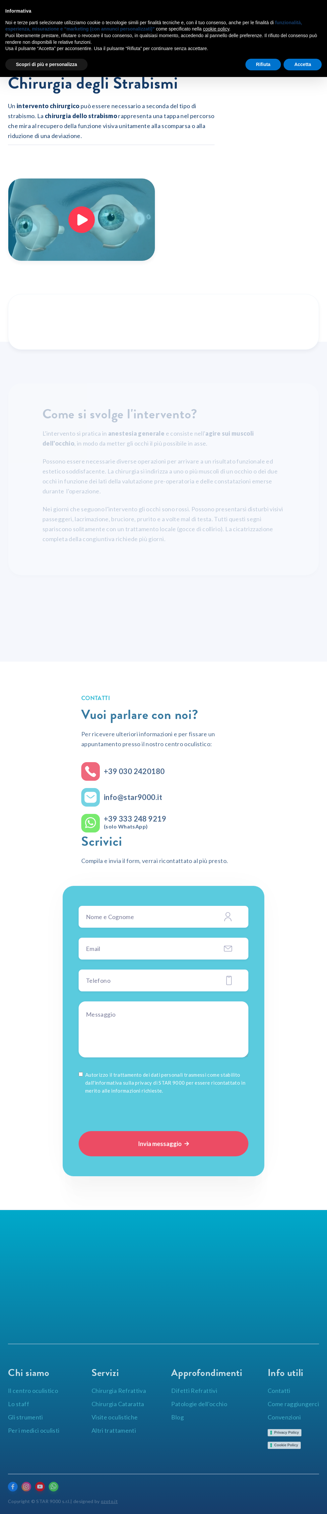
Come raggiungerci (293, 1403)
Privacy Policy (286, 1432)
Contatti (279, 1390)
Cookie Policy (286, 1445)
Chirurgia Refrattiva (119, 1390)
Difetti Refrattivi (194, 1390)
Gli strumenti (25, 1417)
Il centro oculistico (33, 1390)
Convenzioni (284, 1417)
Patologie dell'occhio (199, 1403)
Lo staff (18, 1403)
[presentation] (129, 1111)
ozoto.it (109, 1501)
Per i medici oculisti (34, 1430)
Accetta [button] (302, 64)
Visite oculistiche (115, 1417)
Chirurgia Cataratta (118, 1403)
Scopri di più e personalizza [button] (46, 64)
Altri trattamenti (114, 1430)
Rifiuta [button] (263, 64)
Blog (177, 1417)
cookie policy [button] (216, 29)
